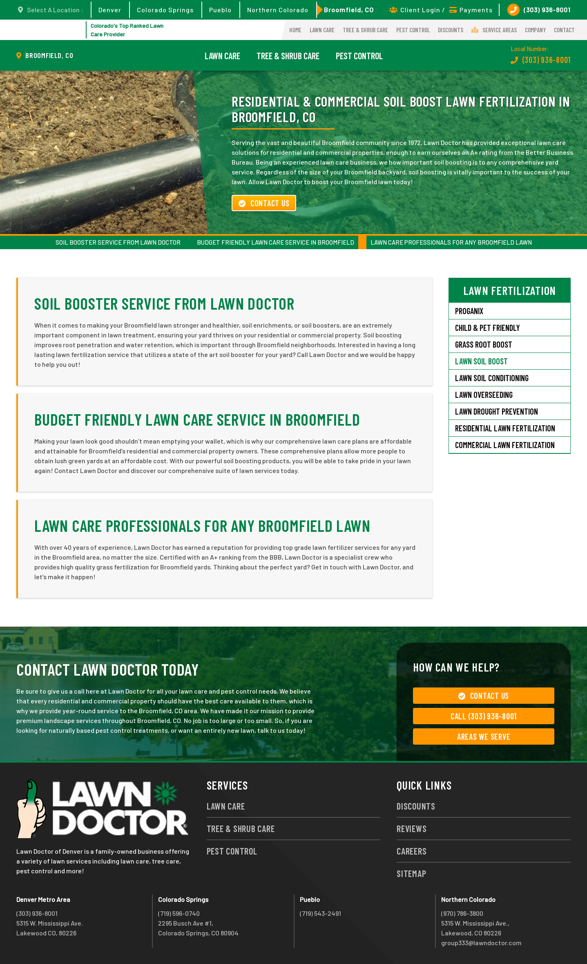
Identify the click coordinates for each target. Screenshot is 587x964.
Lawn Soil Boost (481, 361)
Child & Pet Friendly (487, 327)
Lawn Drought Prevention (496, 411)
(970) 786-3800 (462, 913)
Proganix (469, 311)
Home (295, 29)
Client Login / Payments (441, 9)
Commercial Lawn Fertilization (505, 445)
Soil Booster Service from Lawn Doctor (118, 242)
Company (535, 29)
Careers (411, 851)
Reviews (411, 828)
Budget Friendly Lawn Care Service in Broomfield (275, 242)
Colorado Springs (165, 9)
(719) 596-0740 (179, 913)
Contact (564, 29)
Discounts (450, 29)
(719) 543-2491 (320, 913)
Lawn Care (322, 29)
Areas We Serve (484, 736)
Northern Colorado (277, 9)
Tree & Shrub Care (365, 29)
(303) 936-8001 (539, 10)
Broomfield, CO (349, 9)
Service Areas (494, 29)
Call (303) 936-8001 (484, 716)
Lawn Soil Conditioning (492, 378)
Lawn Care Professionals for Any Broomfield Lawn (451, 242)
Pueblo (220, 9)
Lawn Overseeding (484, 394)
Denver (109, 9)
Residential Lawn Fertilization (505, 428)
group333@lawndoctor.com (481, 942)
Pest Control (413, 29)
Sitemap (411, 873)
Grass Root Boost (483, 344)
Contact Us (264, 203)
